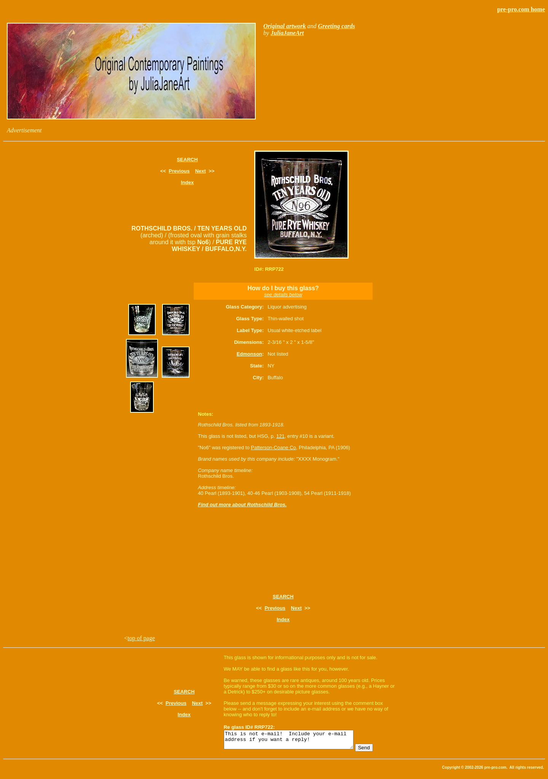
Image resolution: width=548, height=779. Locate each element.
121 (280, 436)
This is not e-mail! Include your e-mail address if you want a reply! (296, 741)
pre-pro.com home (521, 9)
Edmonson (249, 354)
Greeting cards (336, 26)
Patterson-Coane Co (273, 447)
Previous (179, 171)
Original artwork (284, 26)
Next (200, 171)
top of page (141, 638)
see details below (283, 294)
